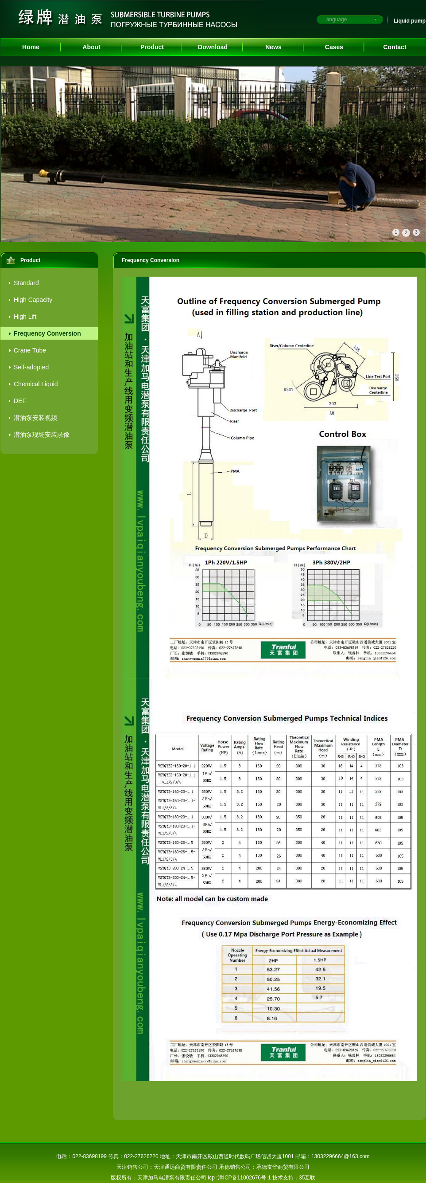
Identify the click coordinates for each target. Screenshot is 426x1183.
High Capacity (33, 299)
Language (335, 19)
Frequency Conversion (47, 333)
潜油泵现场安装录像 (42, 434)
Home (30, 47)
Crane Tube (30, 350)
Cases (334, 47)
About (91, 47)
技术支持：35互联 (293, 1178)
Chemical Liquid (36, 384)
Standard (26, 282)
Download (213, 47)
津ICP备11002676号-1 (244, 1178)
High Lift (25, 316)
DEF (20, 400)
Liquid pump (410, 21)
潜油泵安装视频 (35, 417)
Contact (394, 47)
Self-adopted (31, 367)
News (273, 47)
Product (152, 47)
